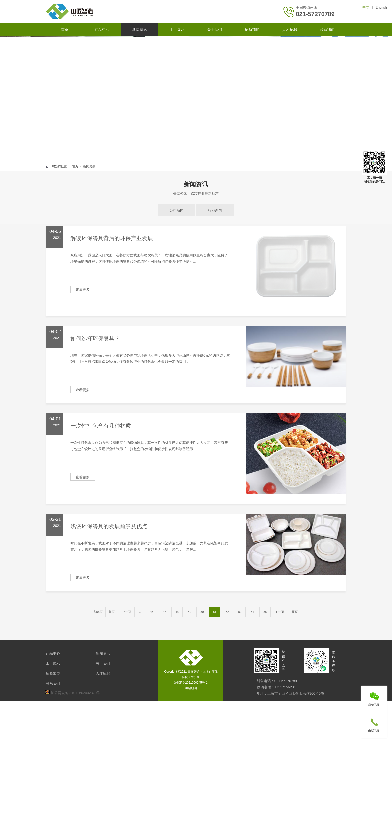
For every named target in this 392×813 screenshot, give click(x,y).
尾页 (295, 612)
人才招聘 (289, 29)
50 (202, 612)
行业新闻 (215, 210)
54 (252, 612)
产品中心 (102, 29)
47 (164, 612)
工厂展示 (177, 29)
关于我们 (214, 29)
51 (214, 612)
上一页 (127, 612)
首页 (64, 29)
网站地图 (191, 688)
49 (189, 612)
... (140, 612)
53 (240, 612)
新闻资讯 (139, 29)
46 (152, 612)
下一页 (279, 612)
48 (177, 612)
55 (265, 612)
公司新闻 (177, 210)
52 (227, 612)
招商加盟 (252, 29)
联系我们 (327, 29)
